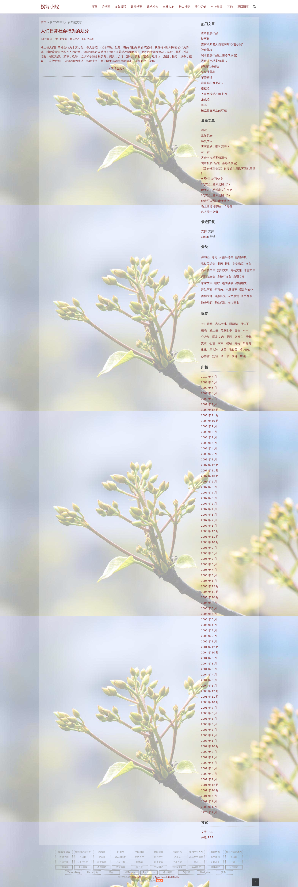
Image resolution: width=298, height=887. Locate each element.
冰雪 (223, 349)
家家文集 (206, 283)
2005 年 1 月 (209, 641)
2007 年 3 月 (209, 514)
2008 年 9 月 (209, 426)
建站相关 (152, 6)
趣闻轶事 (136, 6)
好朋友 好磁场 (210, 66)
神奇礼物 (206, 49)
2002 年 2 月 (209, 773)
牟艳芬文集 (224, 276)
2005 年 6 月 (209, 613)
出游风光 (206, 135)
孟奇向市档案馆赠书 (214, 60)
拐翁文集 (223, 270)
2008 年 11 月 (210, 415)
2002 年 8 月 (209, 751)
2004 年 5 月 (209, 669)
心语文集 (239, 276)
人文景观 (233, 296)
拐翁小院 (50, 6)
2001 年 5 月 (209, 795)
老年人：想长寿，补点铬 (216, 189)
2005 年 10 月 (210, 597)
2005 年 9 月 (209, 602)
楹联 (217, 283)
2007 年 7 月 (209, 492)
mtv (245, 330)
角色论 (205, 99)
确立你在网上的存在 (214, 110)
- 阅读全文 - (116, 68)
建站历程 (206, 289)
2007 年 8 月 (209, 487)
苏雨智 (205, 356)
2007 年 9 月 (209, 481)
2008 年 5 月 (209, 442)
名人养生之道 (209, 211)
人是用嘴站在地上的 (214, 93)
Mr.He (176, 877)
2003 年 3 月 (209, 729)
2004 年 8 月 (209, 663)
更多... (224, 872)
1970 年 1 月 (209, 812)
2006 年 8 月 (209, 553)
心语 (212, 343)
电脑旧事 (231, 289)
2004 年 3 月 (209, 680)
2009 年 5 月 (209, 387)
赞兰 (204, 343)
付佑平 (244, 323)
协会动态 (206, 302)
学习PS (219, 289)
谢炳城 (233, 323)
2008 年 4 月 (209, 448)
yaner (204, 236)
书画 (220, 263)
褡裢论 (205, 88)
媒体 (204, 349)
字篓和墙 (206, 77)
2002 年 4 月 (209, 768)
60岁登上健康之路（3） (216, 195)
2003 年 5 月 (209, 718)
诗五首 (205, 38)
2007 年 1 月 (209, 525)
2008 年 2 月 (209, 453)
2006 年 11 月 (210, 536)
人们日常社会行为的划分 (65, 31)
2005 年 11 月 (210, 591)
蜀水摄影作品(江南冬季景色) (219, 55)
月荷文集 (236, 270)
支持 (204, 231)
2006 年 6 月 (209, 564)
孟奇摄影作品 (209, 33)
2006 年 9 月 (209, 547)
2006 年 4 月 (209, 569)
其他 (230, 6)
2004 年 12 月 (210, 647)
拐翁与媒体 (246, 289)
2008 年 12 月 (210, 409)
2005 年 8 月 (209, 608)
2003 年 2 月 (209, 735)
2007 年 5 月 (209, 503)
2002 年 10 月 (210, 746)
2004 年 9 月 (209, 658)
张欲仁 (239, 336)
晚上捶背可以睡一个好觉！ (218, 206)
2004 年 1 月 (209, 685)
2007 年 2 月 (209, 520)
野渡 (243, 356)
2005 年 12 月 (210, 586)
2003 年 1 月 (209, 740)
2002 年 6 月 (209, 762)
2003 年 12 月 (210, 691)
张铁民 (233, 349)
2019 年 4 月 (209, 376)
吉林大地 (168, 6)
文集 (248, 263)
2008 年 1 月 (209, 459)
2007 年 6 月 (209, 498)
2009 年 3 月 (209, 398)
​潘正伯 (225, 356)
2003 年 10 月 (210, 702)
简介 (235, 356)
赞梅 (249, 336)
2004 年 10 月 (210, 652)
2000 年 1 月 (209, 806)
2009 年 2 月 (209, 404)
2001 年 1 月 (209, 801)
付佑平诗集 (226, 257)
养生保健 (200, 6)
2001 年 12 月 (210, 784)
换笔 (204, 105)
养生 (237, 330)
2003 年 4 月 (209, 724)
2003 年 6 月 (209, 713)
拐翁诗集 (241, 257)
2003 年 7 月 (209, 707)
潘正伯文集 (208, 270)
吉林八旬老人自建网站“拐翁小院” (222, 44)
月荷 (237, 343)
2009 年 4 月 (209, 393)
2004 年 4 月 (209, 674)
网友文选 (218, 336)
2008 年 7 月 (209, 437)
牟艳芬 (247, 343)
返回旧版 (243, 6)
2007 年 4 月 (209, 509)
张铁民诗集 (208, 263)
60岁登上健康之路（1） (216, 184)
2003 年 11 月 (210, 696)
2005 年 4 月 (209, 624)
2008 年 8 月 (209, 431)
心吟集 (205, 336)
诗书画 (106, 6)
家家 (221, 343)
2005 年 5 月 (209, 619)
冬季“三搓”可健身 (212, 178)
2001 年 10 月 (210, 790)
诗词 (214, 257)
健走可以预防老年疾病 (215, 200)
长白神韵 (184, 6)
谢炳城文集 (208, 276)
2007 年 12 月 (210, 465)
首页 (94, 6)
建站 (229, 343)
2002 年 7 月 (209, 757)
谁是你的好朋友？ (212, 82)
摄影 (228, 263)
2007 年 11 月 (210, 470)
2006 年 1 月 (209, 580)
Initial (169, 877)
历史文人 (206, 141)
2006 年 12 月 (210, 531)
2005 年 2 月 (209, 635)
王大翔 (213, 349)
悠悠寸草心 (208, 71)
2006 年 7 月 (209, 558)
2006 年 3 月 (209, 575)
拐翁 (215, 356)
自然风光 (220, 296)
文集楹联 (120, 6)
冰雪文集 (249, 270)
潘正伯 (213, 330)
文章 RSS (207, 831)
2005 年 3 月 (209, 630)
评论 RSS (207, 837)
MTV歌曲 (217, 6)
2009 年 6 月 (209, 382)
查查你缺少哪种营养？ (215, 146)
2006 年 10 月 (210, 542)
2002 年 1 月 (209, 779)
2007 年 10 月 (210, 476)
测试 (204, 130)
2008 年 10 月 (210, 420)
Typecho (159, 877)
